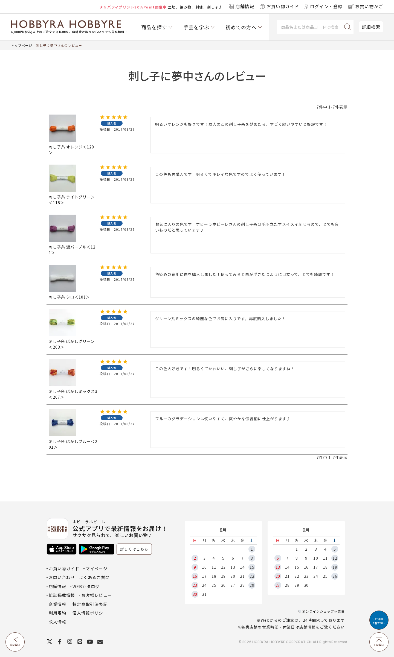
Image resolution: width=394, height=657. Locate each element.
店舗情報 (307, 627)
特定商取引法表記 (90, 604)
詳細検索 (371, 27)
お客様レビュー (96, 595)
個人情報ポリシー (90, 613)
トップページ (21, 45)
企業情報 (57, 604)
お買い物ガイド (64, 568)
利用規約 (57, 613)
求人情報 (57, 622)
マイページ (97, 568)
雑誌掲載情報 (62, 595)
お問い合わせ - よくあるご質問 (79, 577)
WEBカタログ (86, 586)
